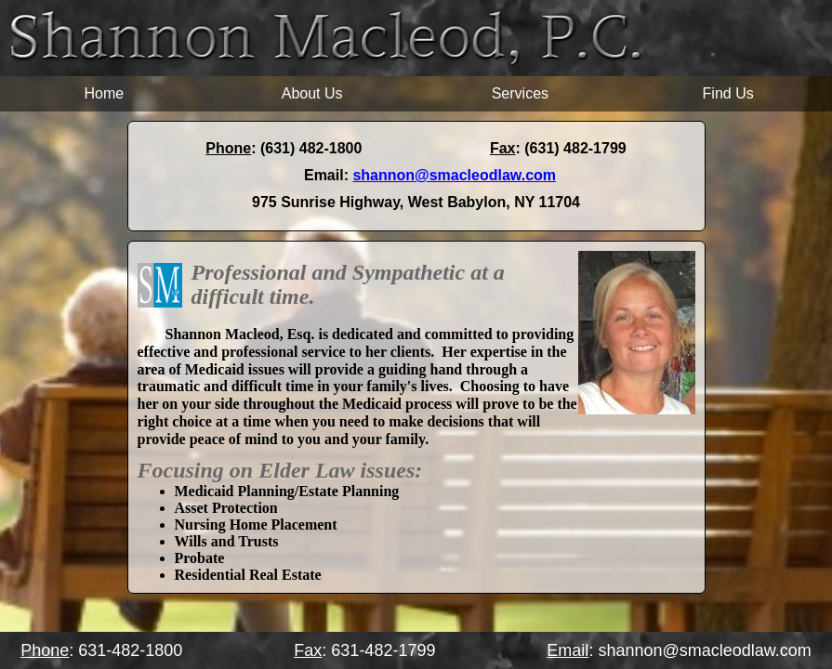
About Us (312, 93)
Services (520, 93)
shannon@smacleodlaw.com (454, 175)
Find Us (728, 93)
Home (105, 93)
